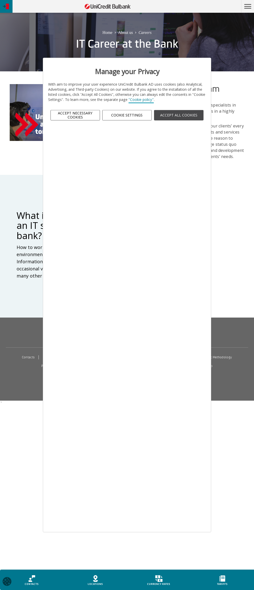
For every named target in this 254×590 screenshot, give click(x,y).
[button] (247, 6)
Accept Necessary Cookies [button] (75, 115)
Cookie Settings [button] (127, 115)
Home (107, 32)
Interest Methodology (216, 357)
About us (125, 32)
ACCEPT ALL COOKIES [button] (178, 115)
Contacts (28, 357)
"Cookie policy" (141, 99)
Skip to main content (216, 6)
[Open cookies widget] (7, 582)
